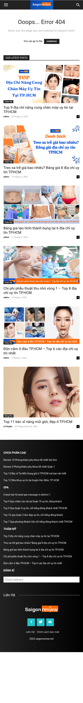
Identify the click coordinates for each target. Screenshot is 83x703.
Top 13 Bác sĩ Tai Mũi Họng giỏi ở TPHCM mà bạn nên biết (34, 473)
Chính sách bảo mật (48, 632)
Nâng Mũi (8, 416)
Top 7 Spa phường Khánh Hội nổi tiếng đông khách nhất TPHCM (37, 521)
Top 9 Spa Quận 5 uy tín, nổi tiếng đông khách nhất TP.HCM (35, 508)
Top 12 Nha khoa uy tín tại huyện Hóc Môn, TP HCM (31, 480)
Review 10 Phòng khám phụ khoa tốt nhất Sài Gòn (30, 460)
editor (6, 116)
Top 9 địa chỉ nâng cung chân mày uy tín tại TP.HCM (31, 536)
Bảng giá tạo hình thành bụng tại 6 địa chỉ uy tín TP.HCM (33, 549)
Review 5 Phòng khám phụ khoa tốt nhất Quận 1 (29, 466)
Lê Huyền (7, 426)
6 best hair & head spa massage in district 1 (26, 494)
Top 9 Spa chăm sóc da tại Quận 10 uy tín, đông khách (32, 501)
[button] (78, 5)
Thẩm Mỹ (8, 101)
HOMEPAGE (52, 41)
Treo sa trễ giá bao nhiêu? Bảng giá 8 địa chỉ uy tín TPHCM (34, 543)
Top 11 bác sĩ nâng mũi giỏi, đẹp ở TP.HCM (37, 422)
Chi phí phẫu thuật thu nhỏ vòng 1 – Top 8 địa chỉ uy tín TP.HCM (37, 556)
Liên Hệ (30, 632)
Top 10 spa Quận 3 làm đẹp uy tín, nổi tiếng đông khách (33, 515)
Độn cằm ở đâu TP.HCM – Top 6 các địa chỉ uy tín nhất (32, 563)
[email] (41, 580)
